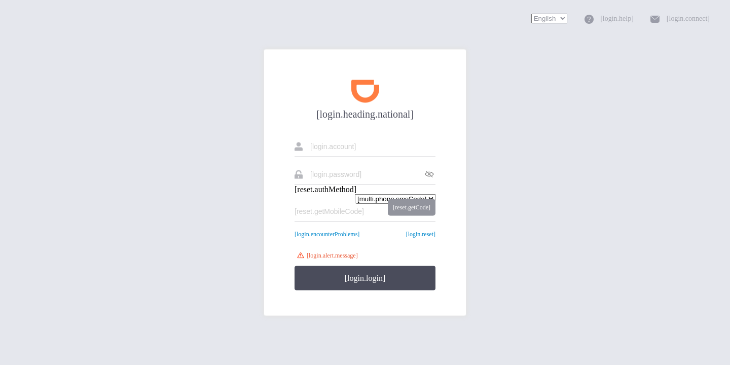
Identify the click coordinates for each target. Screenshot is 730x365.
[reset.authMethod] (325, 189)
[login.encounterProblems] (327, 234)
